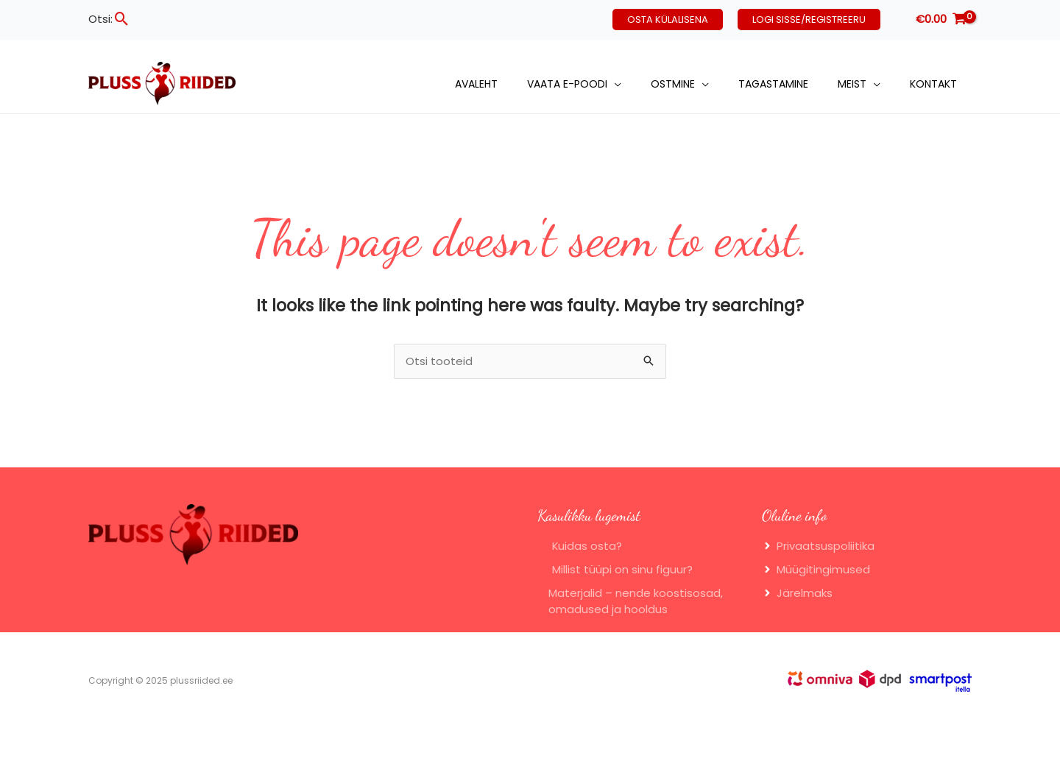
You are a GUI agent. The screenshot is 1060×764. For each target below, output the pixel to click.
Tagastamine (773, 84)
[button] (122, 19)
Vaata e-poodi (567, 84)
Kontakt (933, 84)
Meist (852, 84)
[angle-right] (818, 547)
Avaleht (476, 84)
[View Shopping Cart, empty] (941, 19)
